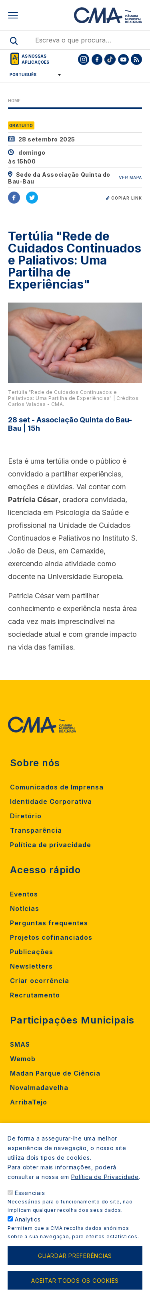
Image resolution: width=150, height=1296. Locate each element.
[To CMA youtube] (123, 59)
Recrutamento (35, 995)
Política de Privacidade (105, 1187)
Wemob (23, 1059)
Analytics (28, 1230)
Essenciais (30, 1203)
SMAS (20, 1044)
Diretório (26, 816)
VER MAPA (130, 178)
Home (14, 100)
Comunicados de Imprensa (57, 787)
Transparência (36, 830)
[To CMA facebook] (96, 59)
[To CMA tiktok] (110, 59)
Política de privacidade (50, 845)
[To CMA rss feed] (136, 59)
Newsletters (31, 966)
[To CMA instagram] (83, 59)
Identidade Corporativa (51, 801)
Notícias (24, 908)
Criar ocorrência (39, 981)
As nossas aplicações (35, 59)
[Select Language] (32, 74)
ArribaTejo (28, 1102)
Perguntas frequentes (49, 923)
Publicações (31, 952)
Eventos (24, 894)
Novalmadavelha (39, 1088)
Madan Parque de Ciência (55, 1073)
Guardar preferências (75, 1266)
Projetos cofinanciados (51, 937)
